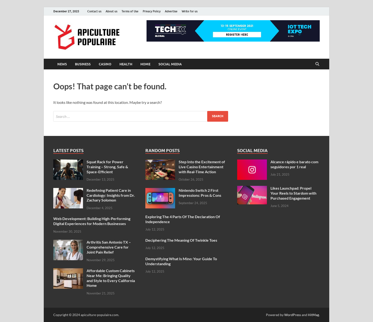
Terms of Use (130, 11)
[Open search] (317, 64)
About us (111, 11)
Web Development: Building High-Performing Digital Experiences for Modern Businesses (91, 221)
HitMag (313, 315)
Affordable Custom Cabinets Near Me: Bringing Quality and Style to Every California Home (111, 278)
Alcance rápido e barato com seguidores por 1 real (294, 164)
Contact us (94, 11)
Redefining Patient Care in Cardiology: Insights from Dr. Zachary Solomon (111, 195)
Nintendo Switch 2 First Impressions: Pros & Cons (200, 192)
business (83, 64)
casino (105, 64)
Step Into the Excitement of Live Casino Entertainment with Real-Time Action (202, 166)
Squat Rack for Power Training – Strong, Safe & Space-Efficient (107, 166)
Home (145, 64)
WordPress (292, 315)
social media (170, 64)
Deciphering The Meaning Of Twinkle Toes (181, 240)
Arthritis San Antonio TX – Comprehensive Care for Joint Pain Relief (109, 247)
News (62, 64)
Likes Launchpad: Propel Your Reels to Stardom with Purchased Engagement (293, 193)
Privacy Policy (152, 11)
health (125, 64)
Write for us (189, 11)
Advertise (171, 11)
